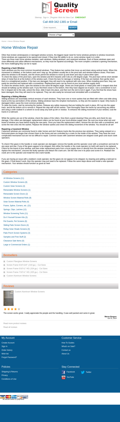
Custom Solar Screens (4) (14, 186)
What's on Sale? (68, 346)
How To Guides (68, 343)
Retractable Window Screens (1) (17, 190)
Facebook (71, 372)
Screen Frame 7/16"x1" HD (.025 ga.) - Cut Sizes (27, 272)
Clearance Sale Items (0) (13, 241)
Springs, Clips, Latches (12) (14, 209)
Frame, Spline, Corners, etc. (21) (17, 206)
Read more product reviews (14, 323)
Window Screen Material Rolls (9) (17, 198)
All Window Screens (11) (13, 178)
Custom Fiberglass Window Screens (22, 261)
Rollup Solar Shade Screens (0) (16, 229)
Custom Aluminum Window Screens (21, 276)
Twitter (88, 372)
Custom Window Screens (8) (15, 182)
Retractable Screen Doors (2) (15, 194)
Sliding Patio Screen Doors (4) (16, 225)
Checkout (80, 17)
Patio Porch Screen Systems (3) (16, 233)
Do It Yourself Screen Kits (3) (15, 217)
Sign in (46, 17)
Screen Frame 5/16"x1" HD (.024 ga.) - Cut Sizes (27, 268)
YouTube (70, 377)
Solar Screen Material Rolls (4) (16, 202)
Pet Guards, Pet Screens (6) (15, 221)
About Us (65, 354)
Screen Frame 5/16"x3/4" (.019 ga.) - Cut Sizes (26, 265)
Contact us (66, 350)
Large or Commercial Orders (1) (16, 245)
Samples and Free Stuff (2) (14, 237)
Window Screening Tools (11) (15, 213)
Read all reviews (10, 327)
